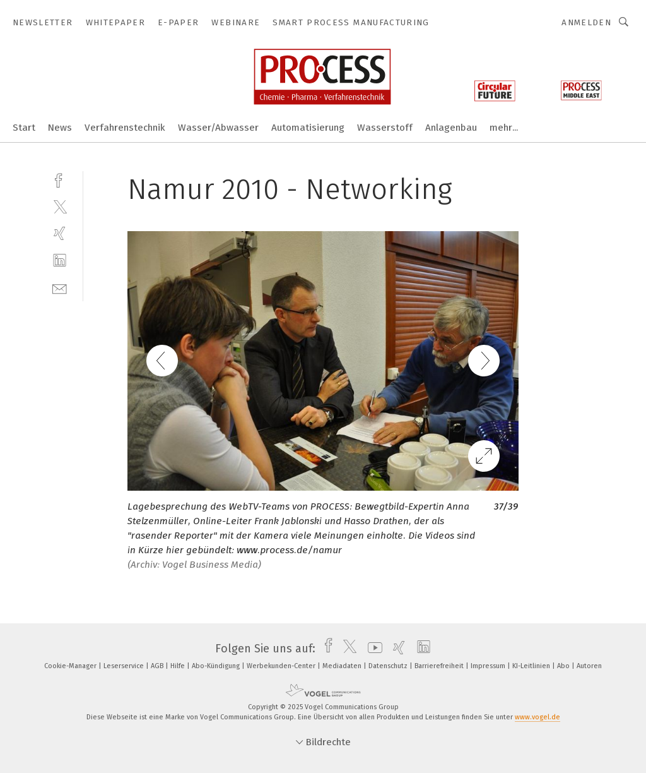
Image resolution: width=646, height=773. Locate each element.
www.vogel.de (537, 717)
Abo (564, 666)
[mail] (60, 288)
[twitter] (60, 206)
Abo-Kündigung (217, 666)
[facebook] (60, 179)
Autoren (589, 666)
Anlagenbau (451, 127)
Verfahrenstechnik (125, 127)
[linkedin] (60, 260)
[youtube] (371, 649)
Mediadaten (342, 666)
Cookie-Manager (71, 666)
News (60, 127)
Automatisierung (307, 127)
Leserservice (124, 666)
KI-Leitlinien (532, 666)
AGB (158, 666)
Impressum (489, 666)
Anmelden (586, 22)
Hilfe (178, 666)
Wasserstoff (385, 127)
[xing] (60, 233)
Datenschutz (388, 666)
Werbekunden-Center (282, 666)
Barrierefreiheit (440, 666)
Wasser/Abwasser (218, 127)
